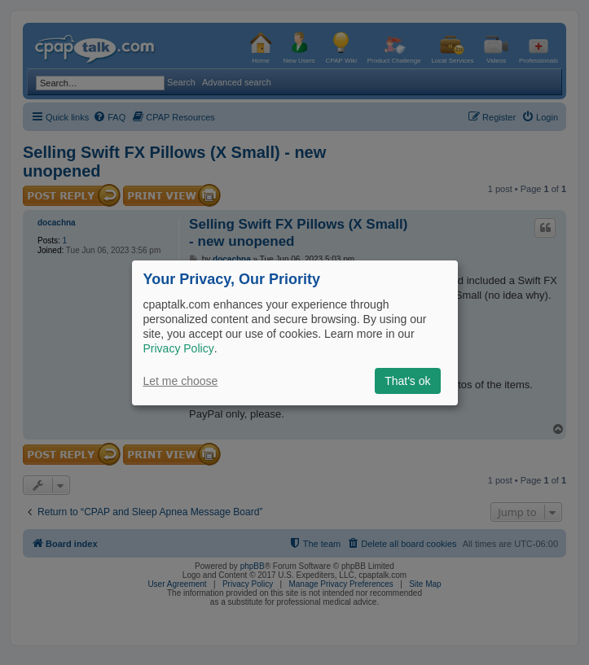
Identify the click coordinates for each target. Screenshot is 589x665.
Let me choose (180, 380)
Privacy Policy (178, 348)
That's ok (407, 380)
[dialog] (295, 332)
